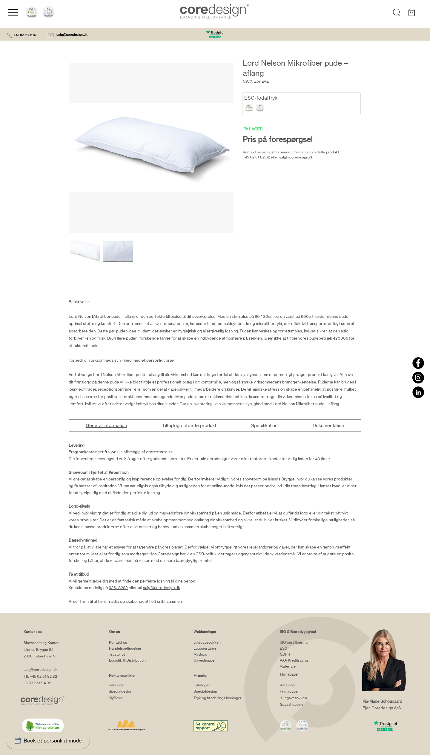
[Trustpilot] (132, 654)
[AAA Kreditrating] (303, 660)
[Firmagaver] (303, 691)
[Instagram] (418, 377)
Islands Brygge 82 (38, 649)
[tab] (106, 425)
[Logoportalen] (217, 648)
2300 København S (40, 656)
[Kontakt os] (132, 642)
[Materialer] (303, 666)
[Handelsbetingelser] (132, 648)
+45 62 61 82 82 (25, 35)
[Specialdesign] (132, 691)
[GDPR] (303, 654)
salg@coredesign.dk (72, 35)
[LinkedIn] (418, 392)
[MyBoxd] (132, 698)
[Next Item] (223, 148)
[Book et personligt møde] (48, 740)
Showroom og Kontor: (42, 642)
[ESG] (303, 648)
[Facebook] (418, 363)
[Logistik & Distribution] (132, 660)
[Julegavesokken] (217, 642)
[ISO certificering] (303, 642)
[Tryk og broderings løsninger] (225, 698)
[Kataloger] (132, 685)
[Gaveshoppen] (217, 660)
